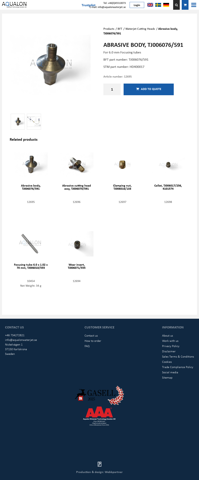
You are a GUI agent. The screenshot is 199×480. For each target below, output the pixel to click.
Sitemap (167, 377)
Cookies (167, 362)
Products (108, 28)
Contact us (91, 335)
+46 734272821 (14, 335)
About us (167, 335)
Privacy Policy (170, 346)
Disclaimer (169, 351)
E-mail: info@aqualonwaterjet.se (108, 7)
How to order (93, 341)
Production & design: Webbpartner (99, 472)
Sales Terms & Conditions (178, 356)
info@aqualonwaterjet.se (21, 340)
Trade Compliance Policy (177, 367)
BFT (120, 28)
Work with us (170, 341)
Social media (170, 372)
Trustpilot (88, 5)
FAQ (87, 346)
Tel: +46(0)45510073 (114, 3)
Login (137, 5)
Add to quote (148, 89)
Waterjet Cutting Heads (140, 28)
